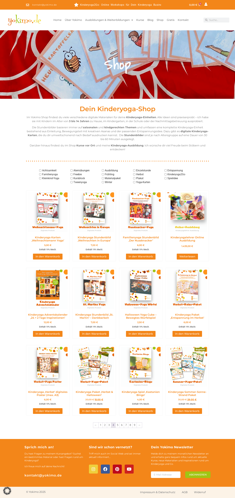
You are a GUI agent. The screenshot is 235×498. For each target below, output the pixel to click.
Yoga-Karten (143, 182)
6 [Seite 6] (122, 425)
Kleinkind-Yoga (50, 178)
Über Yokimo (73, 20)
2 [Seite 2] (105, 425)
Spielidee (172, 178)
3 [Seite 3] (109, 425)
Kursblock (79, 178)
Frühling (109, 174)
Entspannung (175, 170)
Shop (160, 20)
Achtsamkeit (49, 170)
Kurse (140, 20)
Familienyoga (50, 174)
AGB (185, 492)
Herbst (140, 174)
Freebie (77, 174)
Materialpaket (113, 178)
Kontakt (183, 20)
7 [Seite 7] (126, 425)
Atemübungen (81, 170)
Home (57, 20)
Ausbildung (111, 170)
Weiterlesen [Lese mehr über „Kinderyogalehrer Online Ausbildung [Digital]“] (187, 256)
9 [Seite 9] (134, 425)
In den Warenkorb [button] (48, 256)
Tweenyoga (80, 182)
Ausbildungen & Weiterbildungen (109, 20)
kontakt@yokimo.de (43, 475)
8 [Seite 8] (130, 425)
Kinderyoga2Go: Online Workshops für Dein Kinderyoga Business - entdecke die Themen (127, 5)
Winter (108, 182)
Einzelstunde (143, 170)
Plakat (139, 178)
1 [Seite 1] (100, 425)
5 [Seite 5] (117, 425)
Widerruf (200, 492)
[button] (7, 491)
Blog (150, 20)
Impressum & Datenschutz (157, 492)
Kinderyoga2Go (176, 174)
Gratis (170, 20)
